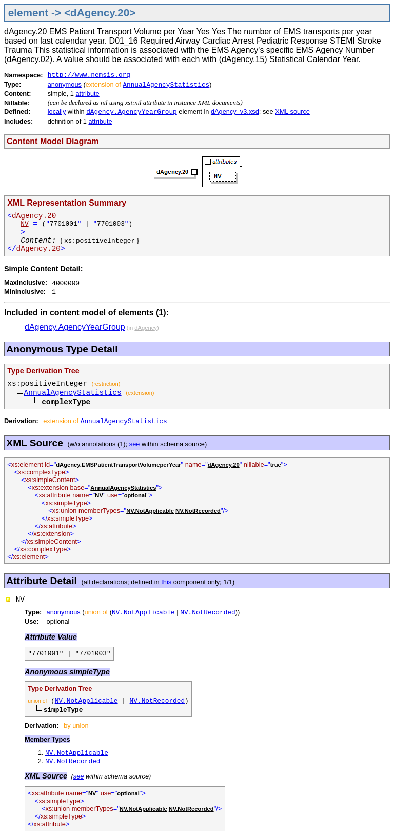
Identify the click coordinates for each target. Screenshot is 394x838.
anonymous (65, 84)
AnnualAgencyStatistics (166, 85)
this (166, 582)
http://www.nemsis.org (89, 75)
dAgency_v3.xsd (235, 111)
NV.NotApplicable (143, 612)
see (134, 444)
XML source (292, 111)
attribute (88, 93)
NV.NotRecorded (207, 612)
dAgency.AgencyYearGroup (131, 112)
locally (57, 111)
